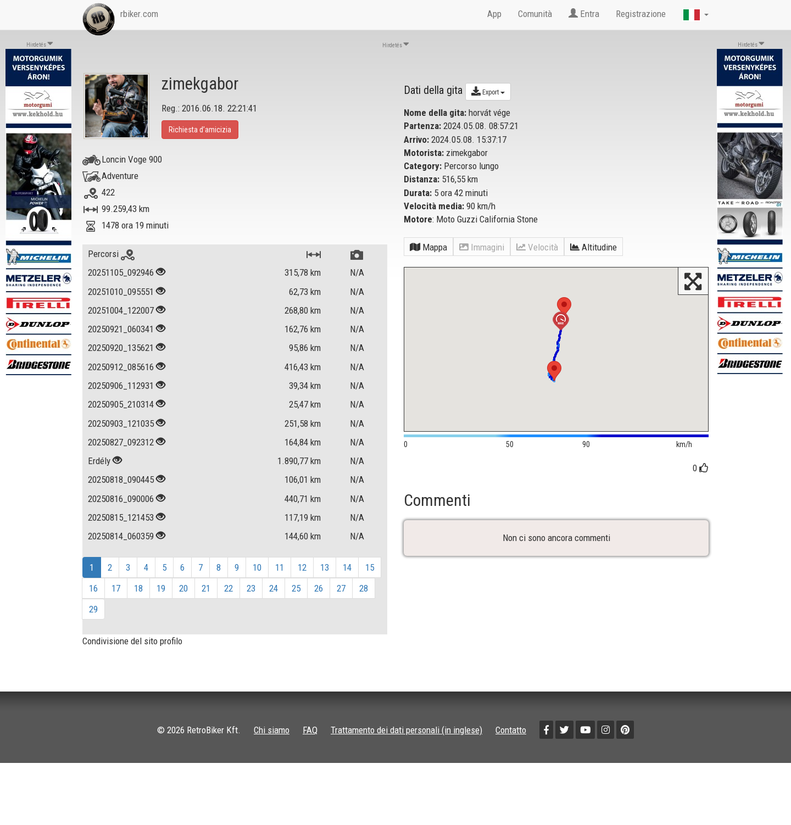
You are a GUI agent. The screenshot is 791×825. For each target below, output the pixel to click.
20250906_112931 (121, 385)
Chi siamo (271, 729)
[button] (554, 371)
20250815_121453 (121, 517)
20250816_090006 (121, 498)
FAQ (310, 729)
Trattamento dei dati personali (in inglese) (406, 729)
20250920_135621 (121, 347)
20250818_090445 (121, 479)
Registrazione (641, 13)
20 (183, 588)
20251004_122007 (121, 310)
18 (138, 588)
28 (363, 588)
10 (257, 567)
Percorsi (111, 253)
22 (228, 588)
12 (302, 567)
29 (93, 609)
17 (116, 588)
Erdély (100, 460)
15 (369, 567)
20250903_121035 (121, 423)
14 (347, 567)
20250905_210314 (121, 404)
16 (93, 588)
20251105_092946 (121, 272)
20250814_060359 (121, 536)
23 (251, 588)
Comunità (535, 13)
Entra (584, 13)
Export (488, 91)
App (494, 13)
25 (296, 588)
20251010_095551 (121, 291)
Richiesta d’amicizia (200, 129)
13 (324, 567)
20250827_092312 (121, 442)
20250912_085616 (121, 366)
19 (161, 588)
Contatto (510, 729)
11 (279, 567)
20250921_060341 (121, 329)
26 (318, 588)
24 (273, 588)
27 (341, 588)
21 (206, 588)
